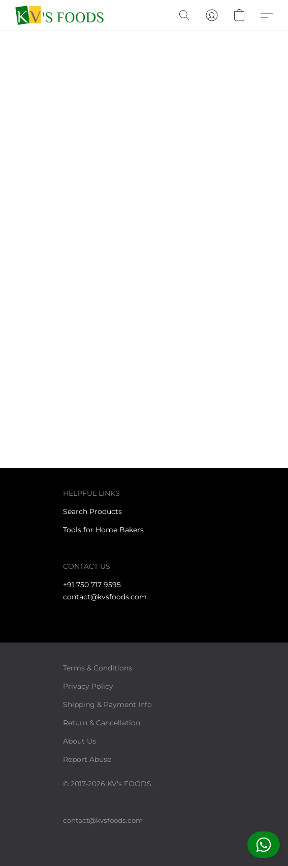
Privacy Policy (88, 686)
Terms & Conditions (97, 667)
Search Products (92, 511)
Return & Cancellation (101, 722)
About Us (79, 741)
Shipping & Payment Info (107, 704)
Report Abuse (87, 759)
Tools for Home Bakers (103, 529)
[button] (263, 844)
